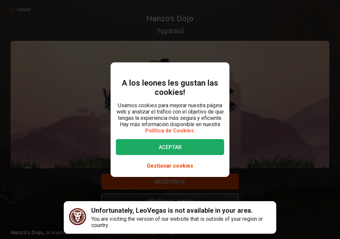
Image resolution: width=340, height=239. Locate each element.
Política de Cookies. (170, 130)
